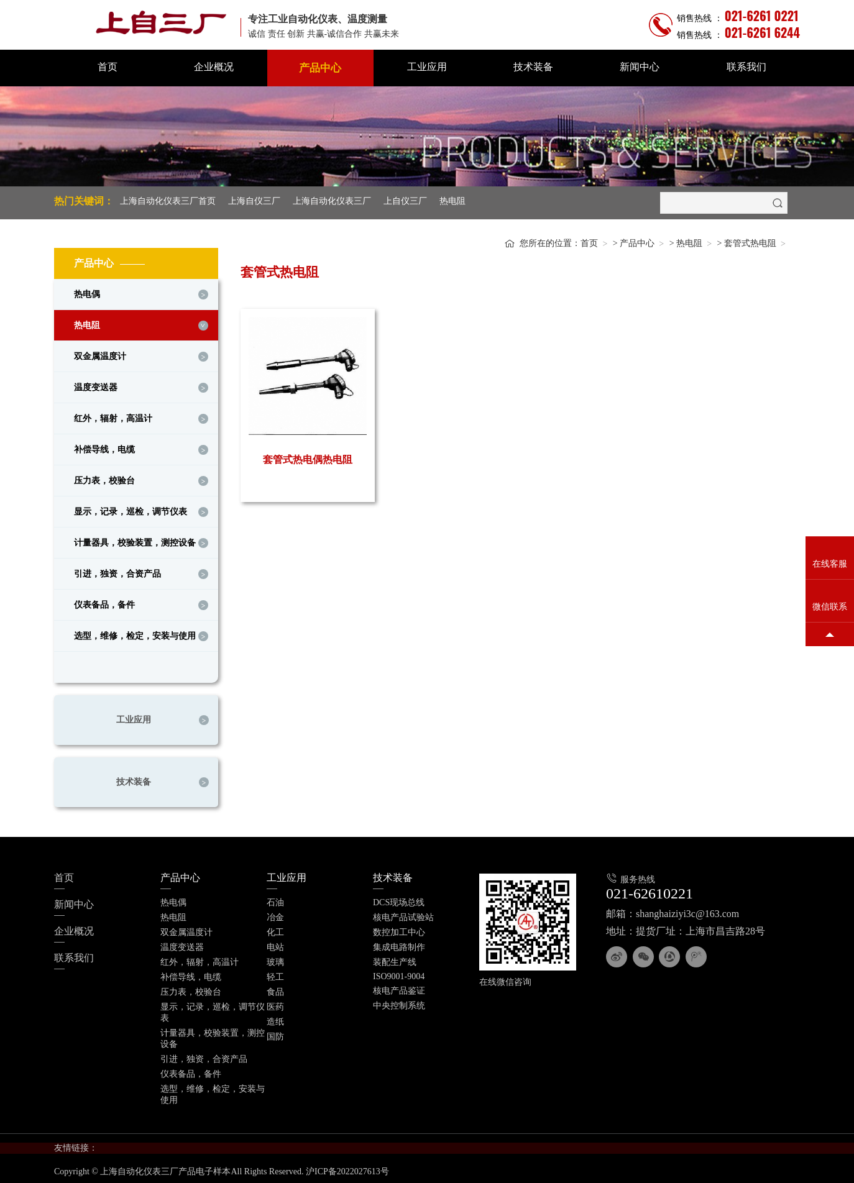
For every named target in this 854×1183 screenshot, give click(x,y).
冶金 (275, 914)
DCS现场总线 (399, 899)
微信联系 (829, 607)
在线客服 (829, 564)
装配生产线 (394, 959)
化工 (275, 929)
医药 (275, 1003)
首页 (107, 67)
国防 (275, 1033)
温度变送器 (95, 384)
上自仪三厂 (405, 201)
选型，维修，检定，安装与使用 (135, 632)
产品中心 (320, 68)
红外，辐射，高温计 (113, 415)
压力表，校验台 (104, 477)
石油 (275, 899)
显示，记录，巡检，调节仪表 (130, 508)
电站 (275, 944)
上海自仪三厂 (254, 201)
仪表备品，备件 (104, 601)
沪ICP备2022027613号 (347, 1168)
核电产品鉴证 (399, 987)
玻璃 (275, 959)
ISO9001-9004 (399, 973)
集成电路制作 (399, 944)
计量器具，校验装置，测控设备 (135, 539)
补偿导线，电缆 (104, 446)
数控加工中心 (399, 929)
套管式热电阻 (750, 240)
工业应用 (427, 67)
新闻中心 (639, 67)
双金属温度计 (100, 353)
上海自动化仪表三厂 (332, 201)
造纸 (275, 1018)
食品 (275, 988)
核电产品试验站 (403, 914)
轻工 (275, 974)
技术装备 (533, 67)
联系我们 (746, 67)
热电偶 (87, 291)
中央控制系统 (399, 1002)
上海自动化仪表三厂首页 (168, 201)
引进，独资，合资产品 (117, 570)
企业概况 (214, 67)
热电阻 (452, 201)
